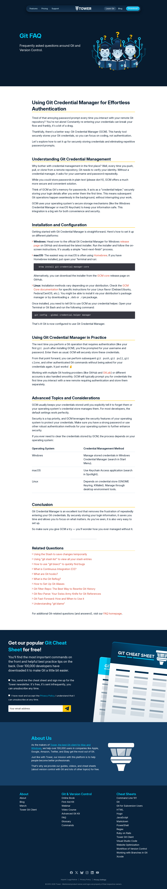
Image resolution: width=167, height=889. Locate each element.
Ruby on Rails (124, 832)
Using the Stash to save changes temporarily (60, 553)
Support (55, 8)
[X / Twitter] (76, 873)
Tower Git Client (28, 808)
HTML (120, 808)
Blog (120, 8)
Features (34, 8)
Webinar (66, 804)
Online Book (68, 797)
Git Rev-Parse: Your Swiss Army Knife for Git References (67, 592)
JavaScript (122, 816)
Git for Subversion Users (130, 804)
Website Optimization (128, 843)
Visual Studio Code (127, 839)
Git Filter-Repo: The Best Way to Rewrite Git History (64, 587)
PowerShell (123, 824)
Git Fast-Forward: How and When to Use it (59, 597)
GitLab (107, 371)
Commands (68, 824)
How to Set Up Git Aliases (49, 582)
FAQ (64, 816)
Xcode (120, 855)
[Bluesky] (82, 873)
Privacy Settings (100, 879)
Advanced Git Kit (71, 812)
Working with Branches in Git (132, 851)
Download (133, 8)
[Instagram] (87, 873)
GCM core (103, 275)
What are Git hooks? (46, 573)
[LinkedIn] (92, 873)
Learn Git (110, 8)
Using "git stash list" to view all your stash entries (63, 558)
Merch (23, 804)
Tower (83, 9)
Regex (120, 828)
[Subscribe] (67, 707)
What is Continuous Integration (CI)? (55, 568)
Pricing (44, 8)
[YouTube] (97, 873)
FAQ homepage (112, 612)
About (23, 797)
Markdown (122, 820)
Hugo (120, 812)
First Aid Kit (68, 800)
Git (118, 800)
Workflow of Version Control (132, 847)
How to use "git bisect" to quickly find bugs (59, 563)
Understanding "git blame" (49, 602)
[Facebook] (71, 873)
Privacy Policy (47, 694)
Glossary (66, 820)
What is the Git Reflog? (47, 577)
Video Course (69, 808)
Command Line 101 (127, 797)
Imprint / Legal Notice (69, 878)
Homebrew (100, 255)
